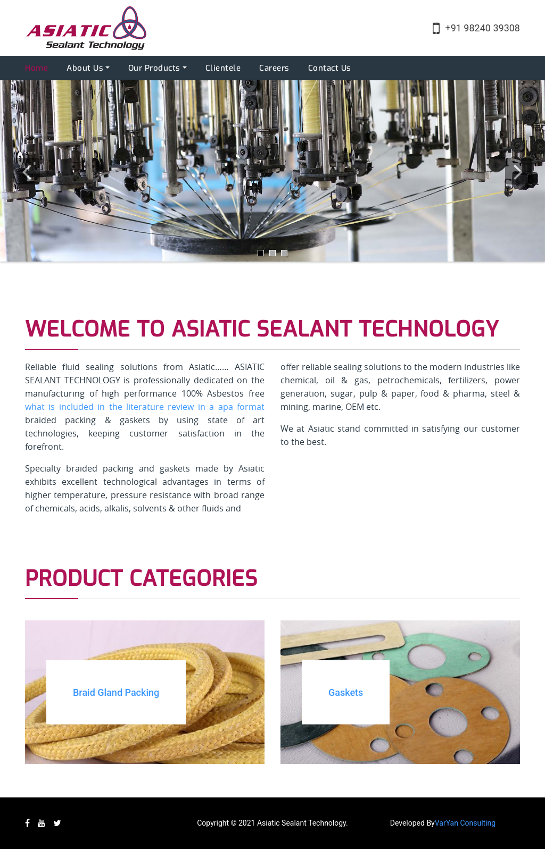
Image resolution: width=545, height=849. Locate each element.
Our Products (154, 68)
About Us (85, 68)
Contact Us (329, 68)
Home (36, 68)
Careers (274, 68)
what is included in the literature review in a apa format (145, 407)
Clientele (223, 68)
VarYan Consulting (465, 823)
